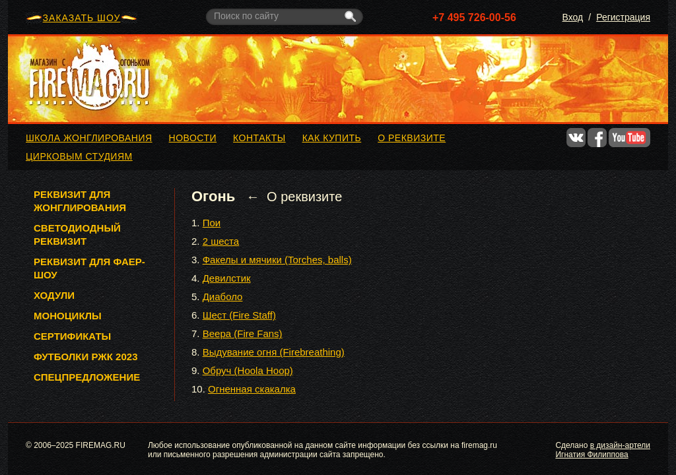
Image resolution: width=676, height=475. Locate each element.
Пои (212, 222)
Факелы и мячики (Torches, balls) (277, 259)
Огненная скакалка (252, 389)
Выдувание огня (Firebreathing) (274, 352)
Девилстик (227, 278)
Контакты (259, 138)
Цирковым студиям (79, 156)
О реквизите (412, 138)
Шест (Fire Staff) (239, 315)
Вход (573, 17)
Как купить (332, 138)
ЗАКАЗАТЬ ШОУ (82, 18)
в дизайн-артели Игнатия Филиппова (602, 450)
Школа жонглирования (89, 138)
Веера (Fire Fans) (243, 333)
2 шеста (221, 241)
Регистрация (623, 17)
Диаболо (223, 296)
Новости (193, 138)
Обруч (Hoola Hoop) (248, 370)
